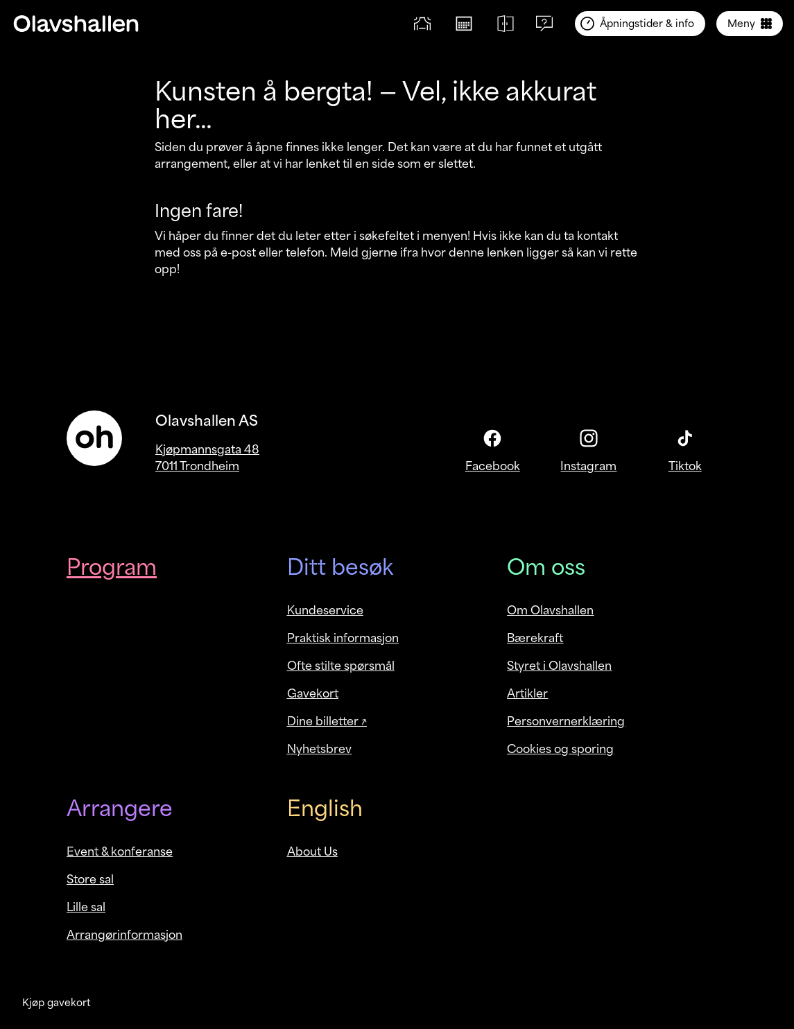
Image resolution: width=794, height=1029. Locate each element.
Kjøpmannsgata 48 (207, 449)
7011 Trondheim (197, 466)
